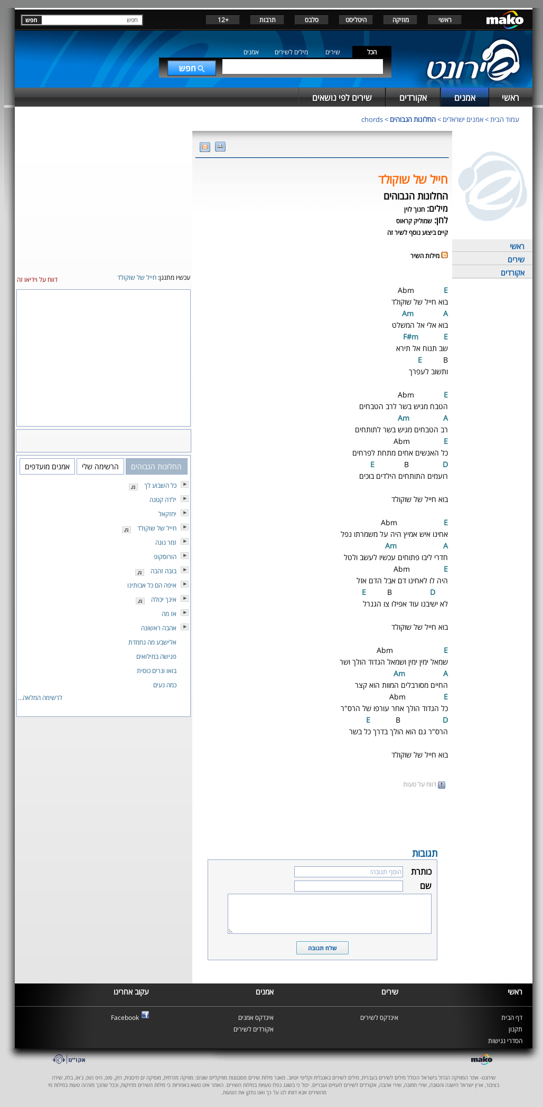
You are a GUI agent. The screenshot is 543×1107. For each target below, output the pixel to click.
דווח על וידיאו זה (37, 279)
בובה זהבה (163, 570)
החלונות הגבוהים (413, 119)
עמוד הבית (504, 119)
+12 (223, 19)
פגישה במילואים (156, 656)
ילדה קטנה (162, 499)
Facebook (125, 1017)
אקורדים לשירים (253, 1029)
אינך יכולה (163, 599)
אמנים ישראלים (463, 119)
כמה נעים (164, 684)
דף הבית (511, 1017)
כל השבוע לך (160, 485)
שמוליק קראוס (414, 220)
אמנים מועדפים (47, 466)
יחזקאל (167, 513)
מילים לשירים (291, 52)
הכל (372, 52)
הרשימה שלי (100, 466)
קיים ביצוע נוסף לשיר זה (417, 232)
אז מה (169, 613)
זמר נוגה (165, 542)
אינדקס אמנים (256, 1017)
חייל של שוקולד (156, 528)
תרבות (267, 19)
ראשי (445, 19)
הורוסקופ (165, 556)
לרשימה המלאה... (40, 697)
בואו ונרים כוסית (156, 670)
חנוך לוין (414, 209)
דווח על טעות (424, 784)
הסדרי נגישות (505, 1040)
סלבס (312, 19)
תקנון (515, 1029)
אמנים (251, 52)
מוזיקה (400, 19)
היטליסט (356, 19)
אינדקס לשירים (379, 1017)
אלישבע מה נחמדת (152, 642)
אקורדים (513, 273)
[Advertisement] (322, 817)
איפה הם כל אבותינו (151, 585)
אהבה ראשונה (158, 627)
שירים (332, 52)
